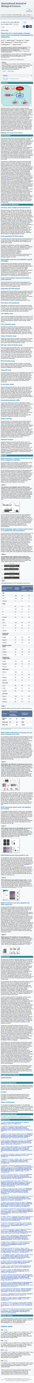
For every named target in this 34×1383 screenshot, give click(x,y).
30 (24, 1058)
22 (9, 1008)
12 (6, 176)
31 (14, 1059)
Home (3, 14)
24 (22, 1015)
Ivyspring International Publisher (14, 1378)
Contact (28, 14)
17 (5, 181)
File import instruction (14, 78)
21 (5, 1002)
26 (22, 1020)
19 (7, 979)
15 (8, 178)
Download (5, 78)
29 (22, 1058)
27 (10, 1029)
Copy (4, 71)
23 (7, 1011)
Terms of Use (25, 1380)
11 (17, 172)
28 (8, 1038)
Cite (3, 27)
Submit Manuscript (17, 14)
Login (24, 14)
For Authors (8, 14)
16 (9, 178)
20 (19, 989)
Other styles (11, 71)
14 (7, 176)
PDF (25, 22)
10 (7, 172)
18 (4, 924)
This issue (15, 24)
